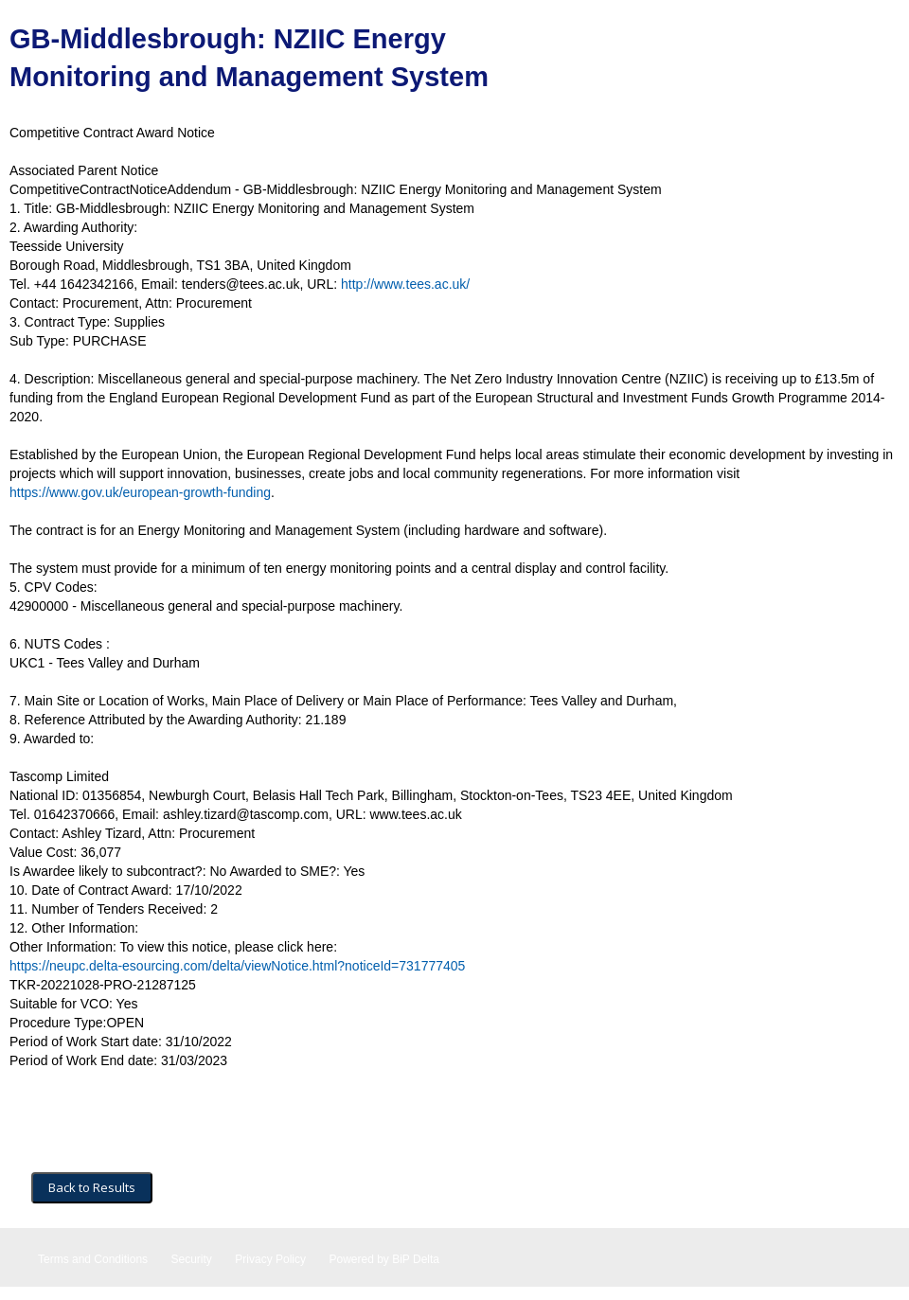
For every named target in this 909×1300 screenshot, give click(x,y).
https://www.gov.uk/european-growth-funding (140, 492)
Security (191, 1259)
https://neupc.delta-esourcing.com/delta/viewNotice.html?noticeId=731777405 (237, 965)
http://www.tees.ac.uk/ (405, 284)
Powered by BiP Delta (384, 1259)
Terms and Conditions (93, 1259)
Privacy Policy (270, 1259)
